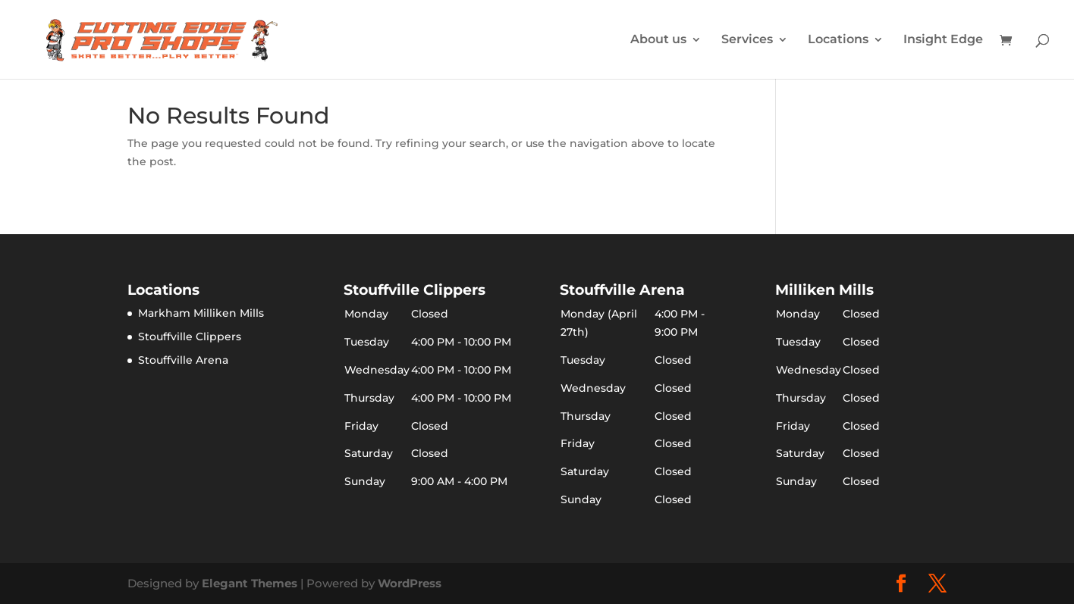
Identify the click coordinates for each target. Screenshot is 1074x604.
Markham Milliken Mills (201, 313)
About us (658, 40)
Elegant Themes (249, 583)
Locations (838, 40)
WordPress (409, 583)
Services (747, 40)
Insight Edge (943, 40)
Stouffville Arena (183, 360)
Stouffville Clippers (189, 336)
